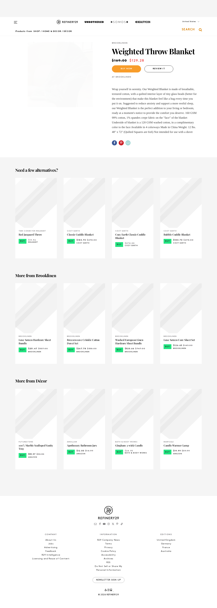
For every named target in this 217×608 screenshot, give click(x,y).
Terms (108, 544)
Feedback (50, 551)
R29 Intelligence (51, 555)
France (166, 547)
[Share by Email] (128, 142)
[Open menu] (15, 20)
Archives (108, 559)
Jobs (51, 544)
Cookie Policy (108, 551)
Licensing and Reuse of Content (51, 559)
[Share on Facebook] (114, 142)
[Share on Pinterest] (121, 142)
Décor (68, 31)
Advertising (50, 547)
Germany (166, 544)
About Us (50, 540)
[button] (185, 25)
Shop (36, 31)
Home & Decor (52, 31)
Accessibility (108, 555)
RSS (108, 562)
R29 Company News (108, 540)
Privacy (108, 547)
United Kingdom (166, 540)
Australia (166, 551)
